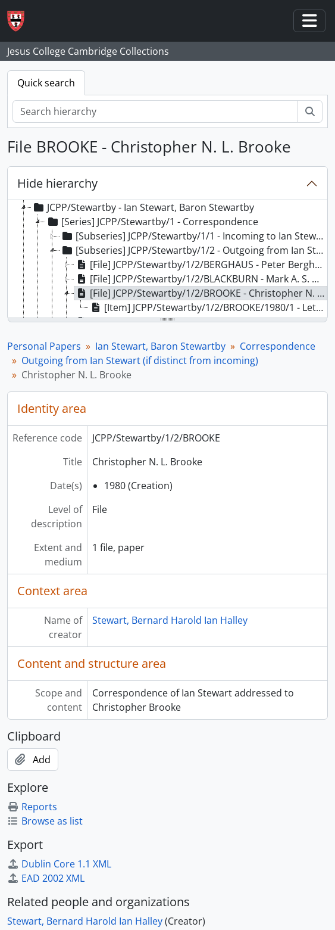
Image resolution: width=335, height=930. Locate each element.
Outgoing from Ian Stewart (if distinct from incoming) (139, 360)
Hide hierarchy (57, 183)
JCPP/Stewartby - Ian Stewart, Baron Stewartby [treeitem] (143, 207)
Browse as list (45, 821)
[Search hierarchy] (155, 111)
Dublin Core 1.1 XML (59, 863)
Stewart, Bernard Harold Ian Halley (170, 620)
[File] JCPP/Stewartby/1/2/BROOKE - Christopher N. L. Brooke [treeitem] (200, 293)
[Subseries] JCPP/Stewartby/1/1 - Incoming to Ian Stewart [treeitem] (193, 236)
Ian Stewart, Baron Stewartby (160, 346)
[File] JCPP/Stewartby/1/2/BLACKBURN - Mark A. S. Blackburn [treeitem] (200, 279)
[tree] (167, 259)
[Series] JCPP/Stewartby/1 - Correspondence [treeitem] (152, 221)
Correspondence (277, 346)
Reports (32, 806)
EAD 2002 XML (45, 878)
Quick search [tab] (46, 82)
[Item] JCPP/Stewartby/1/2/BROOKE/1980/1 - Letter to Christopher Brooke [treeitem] (208, 307)
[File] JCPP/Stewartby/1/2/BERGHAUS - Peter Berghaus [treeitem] (200, 264)
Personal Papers (44, 346)
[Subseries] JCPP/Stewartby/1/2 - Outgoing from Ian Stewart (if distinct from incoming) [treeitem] (193, 250)
